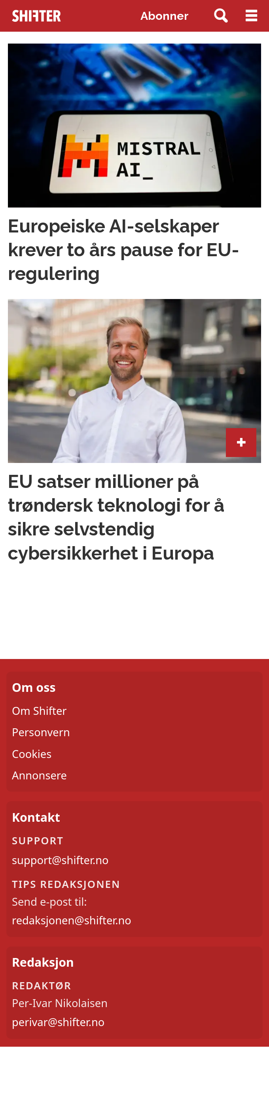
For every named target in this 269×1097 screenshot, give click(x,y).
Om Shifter (39, 710)
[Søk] (221, 16)
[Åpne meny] (251, 16)
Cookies (31, 754)
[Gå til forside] (36, 15)
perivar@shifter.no (58, 1022)
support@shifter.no (60, 860)
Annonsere (39, 775)
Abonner (164, 16)
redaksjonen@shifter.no (71, 920)
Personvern (41, 732)
